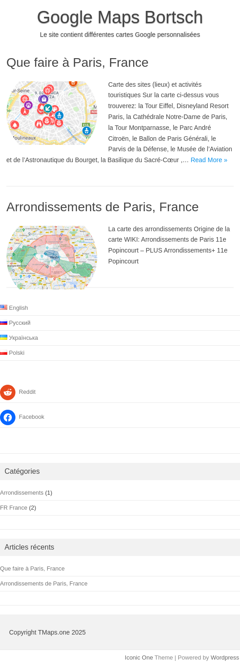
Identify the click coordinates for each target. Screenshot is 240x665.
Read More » (208, 160)
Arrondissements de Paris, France (102, 207)
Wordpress (224, 657)
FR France (13, 507)
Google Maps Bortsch (120, 17)
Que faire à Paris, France (77, 62)
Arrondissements (22, 492)
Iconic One (139, 657)
